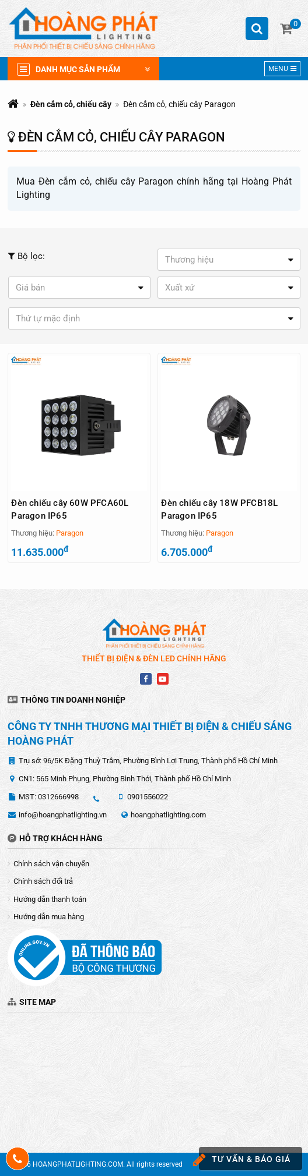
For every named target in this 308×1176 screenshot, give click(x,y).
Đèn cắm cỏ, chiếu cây (70, 104)
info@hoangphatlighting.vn (63, 814)
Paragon (69, 533)
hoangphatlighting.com (168, 814)
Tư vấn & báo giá (244, 1160)
